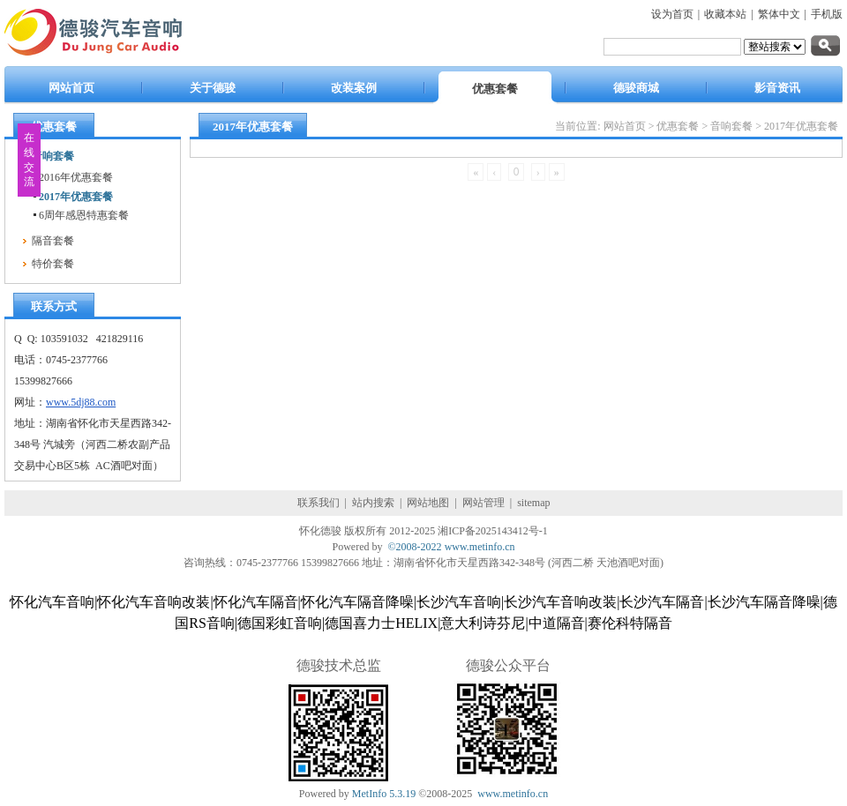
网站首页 (624, 126)
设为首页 (672, 14)
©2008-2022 (415, 547)
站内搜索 (373, 502)
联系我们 (318, 502)
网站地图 (428, 502)
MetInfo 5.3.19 (384, 793)
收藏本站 (725, 14)
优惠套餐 (677, 126)
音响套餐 (731, 126)
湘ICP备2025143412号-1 (493, 531)
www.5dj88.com (81, 402)
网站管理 (483, 502)
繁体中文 (779, 14)
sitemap (533, 502)
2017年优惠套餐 (801, 126)
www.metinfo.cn (480, 547)
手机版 (827, 14)
